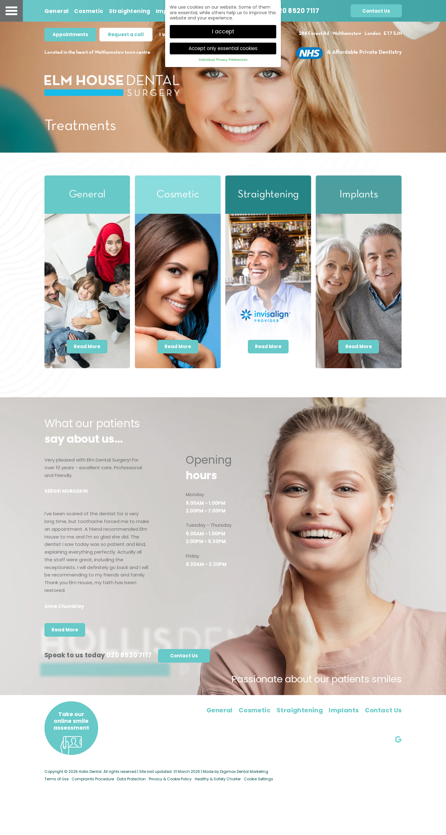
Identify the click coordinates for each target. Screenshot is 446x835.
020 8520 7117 (296, 11)
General (56, 11)
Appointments (70, 34)
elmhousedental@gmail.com (367, 722)
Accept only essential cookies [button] (223, 47)
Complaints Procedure (93, 779)
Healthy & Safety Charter (218, 779)
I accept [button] (223, 30)
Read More (87, 346)
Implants (344, 710)
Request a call (126, 34)
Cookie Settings (258, 779)
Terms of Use (56, 779)
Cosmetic (88, 11)
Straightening (129, 11)
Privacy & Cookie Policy (170, 779)
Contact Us (376, 11)
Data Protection (131, 779)
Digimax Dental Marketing (244, 771)
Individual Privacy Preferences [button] (223, 59)
